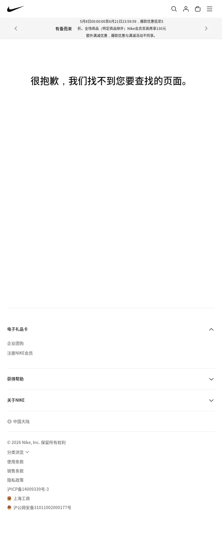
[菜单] (209, 9)
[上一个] (15, 28)
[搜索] (174, 9)
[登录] (186, 9)
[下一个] (206, 28)
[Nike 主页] (16, 9)
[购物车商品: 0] (197, 9)
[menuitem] (19, 452)
